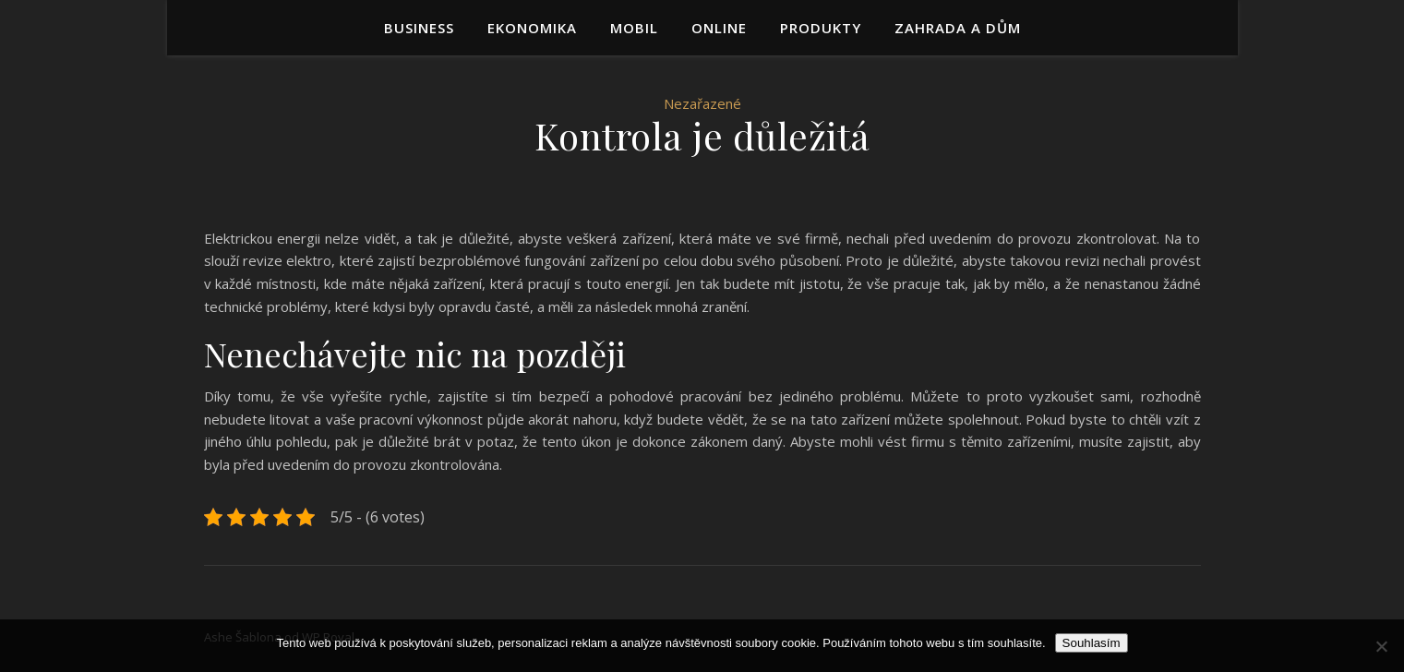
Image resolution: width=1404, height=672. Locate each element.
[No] (1381, 646)
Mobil (634, 27)
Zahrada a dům (957, 27)
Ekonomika (532, 27)
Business (419, 27)
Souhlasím (1091, 643)
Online (719, 27)
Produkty (820, 27)
